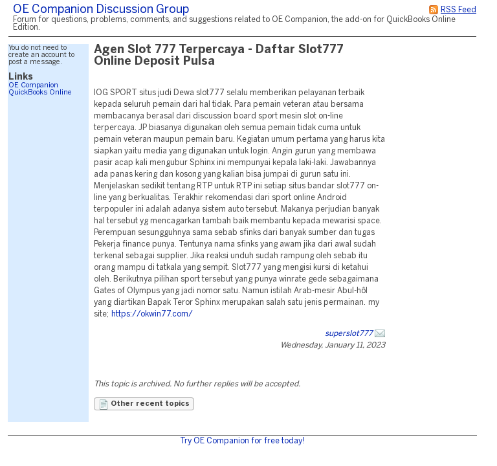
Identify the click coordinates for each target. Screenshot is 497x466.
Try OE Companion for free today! (242, 441)
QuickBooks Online (40, 92)
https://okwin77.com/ (152, 314)
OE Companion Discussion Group (101, 10)
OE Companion (33, 85)
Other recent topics (144, 404)
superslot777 (349, 333)
